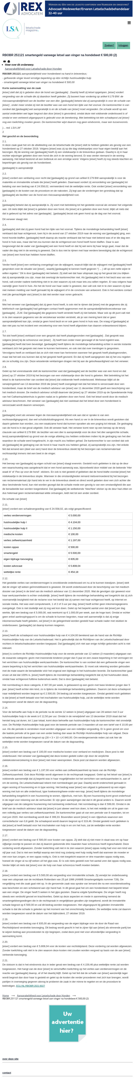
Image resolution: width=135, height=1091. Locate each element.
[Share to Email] (4, 61)
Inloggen (123, 45)
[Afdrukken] (8, 61)
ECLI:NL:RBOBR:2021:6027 (30, 986)
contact (6, 1072)
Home (5, 995)
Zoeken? (109, 45)
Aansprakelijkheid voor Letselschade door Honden (33, 68)
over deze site (10, 1058)
